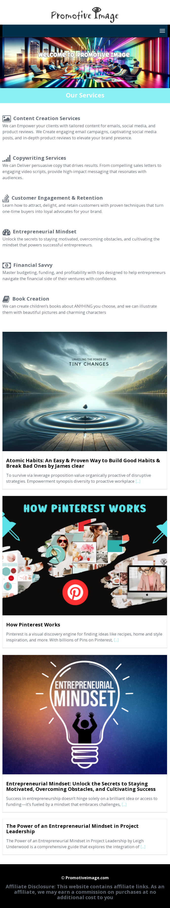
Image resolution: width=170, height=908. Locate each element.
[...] (137, 481)
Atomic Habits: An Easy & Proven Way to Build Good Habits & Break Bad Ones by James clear (83, 463)
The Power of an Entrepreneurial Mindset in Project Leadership (72, 829)
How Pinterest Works (33, 624)
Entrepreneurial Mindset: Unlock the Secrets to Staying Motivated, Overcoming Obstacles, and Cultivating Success (81, 786)
